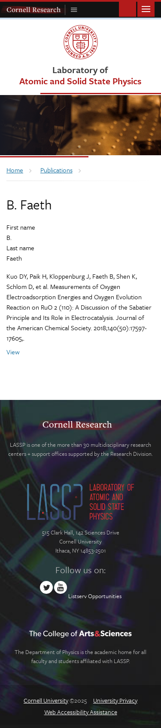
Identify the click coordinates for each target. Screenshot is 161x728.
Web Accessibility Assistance (80, 711)
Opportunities (105, 596)
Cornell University (46, 700)
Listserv (77, 596)
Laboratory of (80, 75)
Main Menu (146, 8)
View (13, 351)
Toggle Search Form (127, 8)
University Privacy (115, 700)
